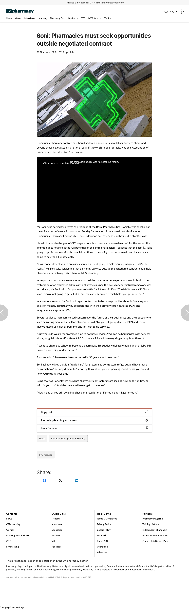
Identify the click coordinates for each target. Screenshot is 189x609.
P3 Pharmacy (117, 569)
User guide (102, 546)
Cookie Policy (104, 529)
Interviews (57, 524)
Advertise (102, 552)
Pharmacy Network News (155, 535)
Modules (56, 535)
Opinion (10, 529)
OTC (8, 541)
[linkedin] (76, 480)
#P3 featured (45, 454)
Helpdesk (101, 535)
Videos (55, 541)
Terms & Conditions (107, 518)
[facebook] (44, 480)
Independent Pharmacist (142, 569)
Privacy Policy (104, 524)
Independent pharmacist (154, 529)
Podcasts (56, 546)
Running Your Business (17, 535)
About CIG (102, 541)
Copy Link (94, 412)
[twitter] (61, 480)
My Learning (12, 546)
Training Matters (150, 524)
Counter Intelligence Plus (155, 541)
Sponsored (57, 529)
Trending (56, 518)
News (42, 438)
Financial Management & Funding (68, 438)
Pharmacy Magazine (152, 518)
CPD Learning (13, 524)
